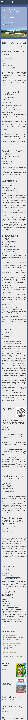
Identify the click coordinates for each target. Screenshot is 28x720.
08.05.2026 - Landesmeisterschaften (12, 643)
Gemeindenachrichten (7, 662)
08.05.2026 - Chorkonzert (9, 652)
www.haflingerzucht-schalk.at (15, 68)
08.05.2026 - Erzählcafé (9, 635)
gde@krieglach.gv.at (9, 24)
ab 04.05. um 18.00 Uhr (8, 699)
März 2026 (4, 669)
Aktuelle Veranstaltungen (8, 631)
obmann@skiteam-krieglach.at (13, 341)
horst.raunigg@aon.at (10, 490)
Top (4, 627)
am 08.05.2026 (5, 711)
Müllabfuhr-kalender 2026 (6, 683)
